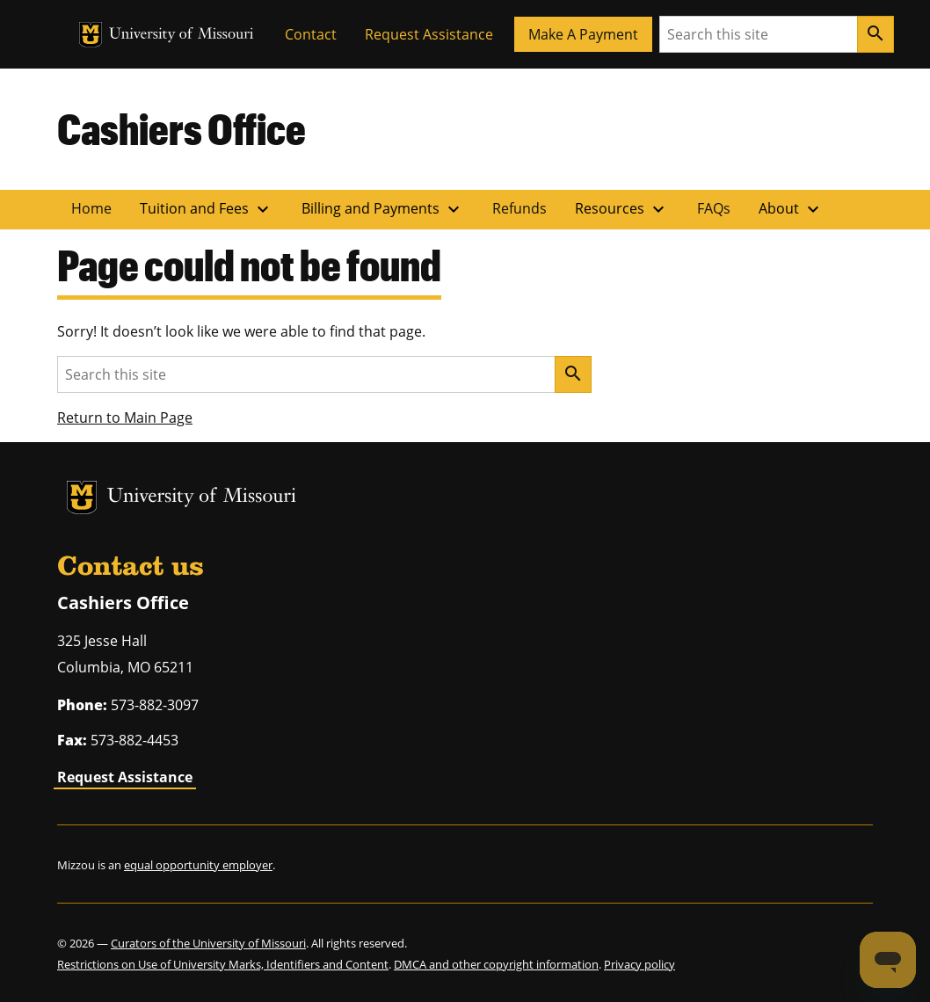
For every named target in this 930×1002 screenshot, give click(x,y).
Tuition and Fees (206, 209)
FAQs (713, 208)
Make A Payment (583, 34)
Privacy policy (639, 964)
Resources (622, 209)
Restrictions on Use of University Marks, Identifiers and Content (223, 964)
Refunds (519, 208)
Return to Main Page (125, 417)
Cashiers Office (181, 128)
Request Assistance (429, 34)
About (791, 209)
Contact (311, 34)
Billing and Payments (383, 209)
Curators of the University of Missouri (208, 943)
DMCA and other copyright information (496, 964)
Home (91, 208)
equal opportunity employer (198, 865)
